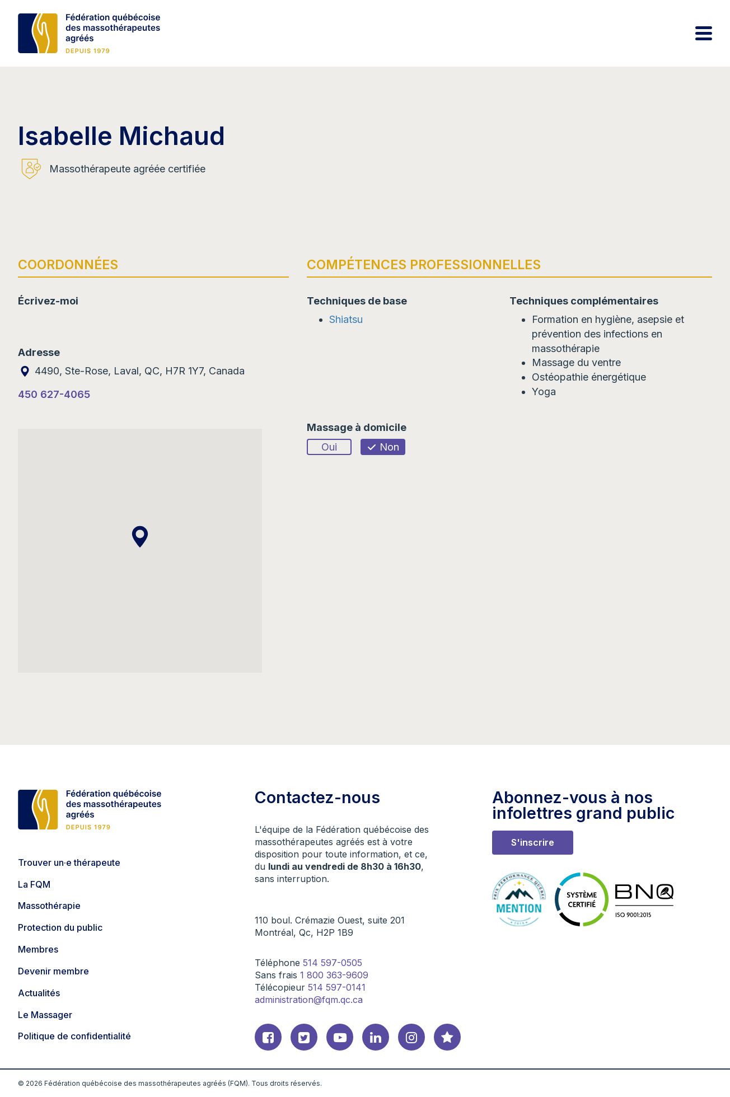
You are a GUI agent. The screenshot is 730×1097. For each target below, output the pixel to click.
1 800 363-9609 (334, 975)
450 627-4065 (54, 394)
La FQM (34, 884)
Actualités (39, 992)
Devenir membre (53, 971)
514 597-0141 (337, 987)
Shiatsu (346, 319)
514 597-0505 (332, 962)
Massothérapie (49, 905)
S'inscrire (532, 842)
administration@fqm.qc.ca (309, 999)
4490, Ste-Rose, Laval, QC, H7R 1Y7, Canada (131, 371)
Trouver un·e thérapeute (69, 862)
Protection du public (60, 927)
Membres (38, 949)
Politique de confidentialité (74, 1036)
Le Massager (45, 1014)
